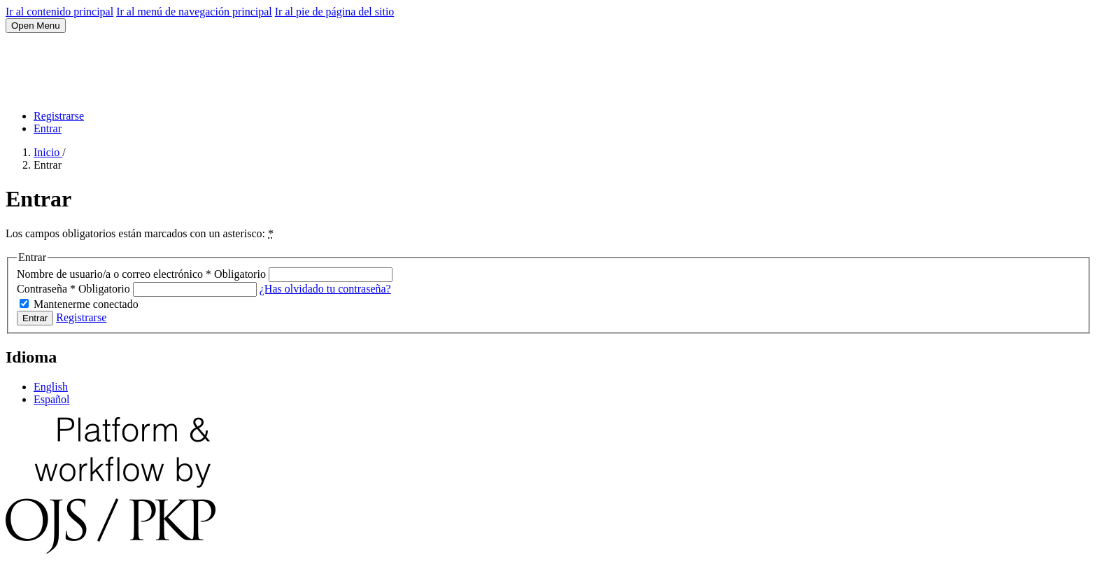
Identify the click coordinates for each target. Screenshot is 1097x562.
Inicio (48, 152)
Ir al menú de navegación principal (194, 11)
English (51, 387)
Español (52, 399)
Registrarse (59, 116)
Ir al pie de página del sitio (335, 11)
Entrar (48, 128)
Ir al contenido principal (59, 11)
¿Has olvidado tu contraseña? (325, 289)
